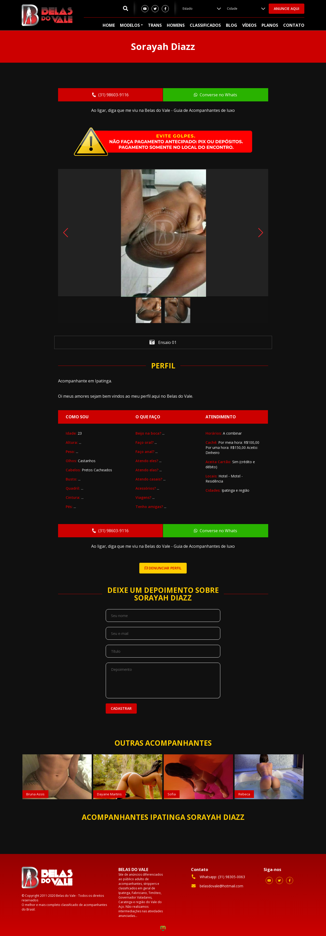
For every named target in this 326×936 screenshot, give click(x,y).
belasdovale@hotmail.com (217, 886)
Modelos (130, 25)
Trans (155, 25)
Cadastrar (121, 708)
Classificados (205, 25)
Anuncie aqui (286, 8)
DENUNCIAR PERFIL (163, 568)
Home (109, 25)
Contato (293, 25)
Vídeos (249, 25)
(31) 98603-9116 (110, 95)
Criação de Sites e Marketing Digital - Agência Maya (163, 929)
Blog (231, 25)
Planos (270, 25)
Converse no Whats (215, 95)
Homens (176, 25)
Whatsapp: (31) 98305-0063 (218, 876)
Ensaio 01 (163, 342)
